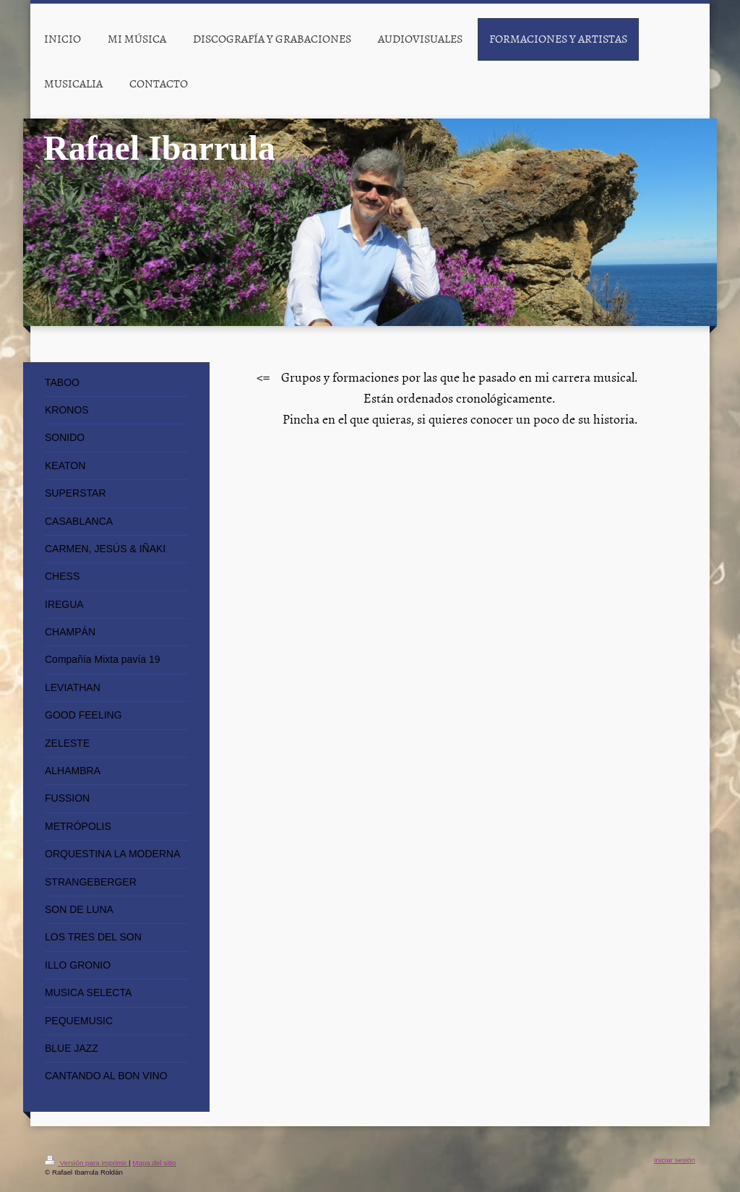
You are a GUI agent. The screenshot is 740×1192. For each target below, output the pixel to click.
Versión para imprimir (87, 1163)
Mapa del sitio (154, 1163)
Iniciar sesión (674, 1160)
